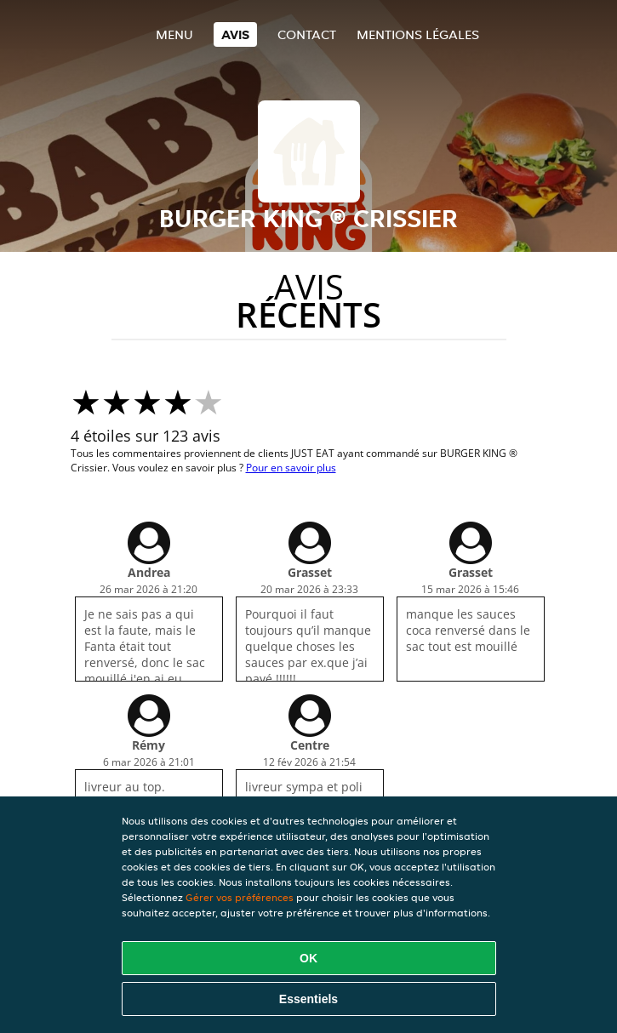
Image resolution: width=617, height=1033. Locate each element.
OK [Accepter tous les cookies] (308, 958)
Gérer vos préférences (240, 897)
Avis (235, 34)
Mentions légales (418, 34)
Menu (174, 34)
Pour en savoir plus (291, 467)
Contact (306, 34)
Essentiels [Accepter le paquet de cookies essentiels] (308, 999)
